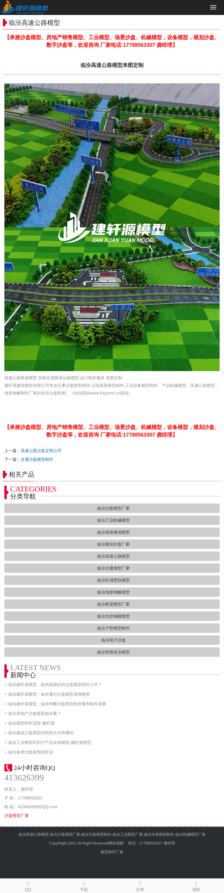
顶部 (196, 885)
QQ (28, 885)
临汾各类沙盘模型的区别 (30, 752)
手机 (84, 885)
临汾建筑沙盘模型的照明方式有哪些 (41, 732)
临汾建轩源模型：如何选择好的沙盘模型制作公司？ (55, 684)
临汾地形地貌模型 (113, 592)
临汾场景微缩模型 (113, 532)
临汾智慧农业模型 (113, 652)
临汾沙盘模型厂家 (113, 508)
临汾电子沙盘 (113, 640)
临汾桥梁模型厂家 (113, 604)
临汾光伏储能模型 (113, 616)
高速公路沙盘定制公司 (41, 450)
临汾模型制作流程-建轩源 (31, 723)
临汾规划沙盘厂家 (113, 544)
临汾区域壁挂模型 (113, 580)
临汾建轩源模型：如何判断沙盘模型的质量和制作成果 (57, 703)
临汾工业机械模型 (113, 520)
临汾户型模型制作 (113, 628)
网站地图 (116, 843)
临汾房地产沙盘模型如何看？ (34, 713)
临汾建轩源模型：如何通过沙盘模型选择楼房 (49, 694)
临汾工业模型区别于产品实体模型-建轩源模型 (49, 742)
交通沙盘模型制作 (37, 459)
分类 (140, 885)
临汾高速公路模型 (113, 556)
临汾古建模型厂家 (113, 568)
